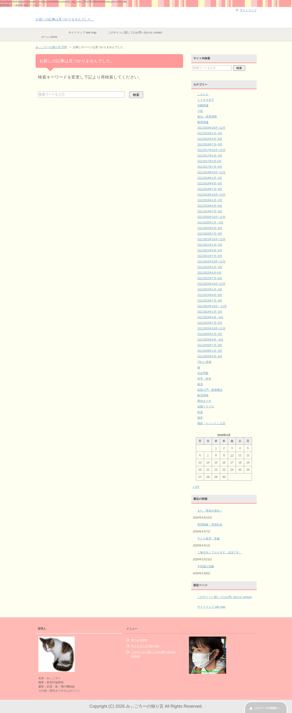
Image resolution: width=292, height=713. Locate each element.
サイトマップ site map (82, 32)
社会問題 (202, 373)
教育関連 (202, 122)
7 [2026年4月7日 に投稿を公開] (208, 455)
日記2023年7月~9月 (209, 300)
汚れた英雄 (204, 362)
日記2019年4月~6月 (209, 205)
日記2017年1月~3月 (209, 155)
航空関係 (202, 395)
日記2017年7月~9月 (209, 166)
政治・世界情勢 (207, 116)
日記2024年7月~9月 (209, 323)
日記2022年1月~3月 (209, 267)
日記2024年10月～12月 (211, 306)
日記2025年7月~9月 (209, 345)
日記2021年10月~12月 (211, 239)
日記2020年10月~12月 (211, 217)
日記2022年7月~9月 (209, 278)
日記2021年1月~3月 (209, 244)
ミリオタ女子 (205, 100)
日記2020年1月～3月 (210, 222)
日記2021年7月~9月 (209, 256)
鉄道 (200, 412)
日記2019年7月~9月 (209, 211)
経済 (200, 384)
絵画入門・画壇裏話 (209, 389)
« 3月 (196, 487)
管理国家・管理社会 (209, 524)
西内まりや (204, 401)
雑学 (200, 417)
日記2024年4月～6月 (210, 317)
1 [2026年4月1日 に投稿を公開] (216, 448)
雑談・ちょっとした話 (211, 423)
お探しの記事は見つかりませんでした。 (65, 19)
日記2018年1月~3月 (209, 178)
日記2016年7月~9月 (209, 144)
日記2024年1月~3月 (209, 311)
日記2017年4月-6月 (209, 161)
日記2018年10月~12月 (211, 172)
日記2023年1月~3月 (209, 289)
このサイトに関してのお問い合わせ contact (135, 32)
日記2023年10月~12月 (211, 284)
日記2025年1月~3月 (209, 334)
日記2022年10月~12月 (211, 261)
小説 (200, 111)
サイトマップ (248, 10)
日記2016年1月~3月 (209, 133)
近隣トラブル (205, 406)
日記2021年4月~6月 (209, 250)
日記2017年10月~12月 (211, 150)
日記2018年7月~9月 (209, 189)
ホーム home (49, 37)
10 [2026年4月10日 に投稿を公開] (231, 455)
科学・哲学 (204, 378)
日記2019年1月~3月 (209, 200)
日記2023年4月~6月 (209, 295)
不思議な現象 (205, 566)
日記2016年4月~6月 (209, 139)
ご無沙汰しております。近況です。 (219, 552)
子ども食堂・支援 (208, 538)
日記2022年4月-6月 (209, 272)
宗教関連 (202, 105)
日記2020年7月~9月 (209, 233)
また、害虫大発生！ (209, 510)
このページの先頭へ (266, 708)
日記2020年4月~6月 (209, 228)
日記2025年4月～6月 (210, 339)
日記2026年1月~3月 (209, 350)
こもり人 (202, 94)
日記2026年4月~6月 (209, 356)
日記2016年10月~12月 (211, 127)
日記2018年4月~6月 (209, 183)
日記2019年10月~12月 (211, 194)
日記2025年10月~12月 (211, 328)
